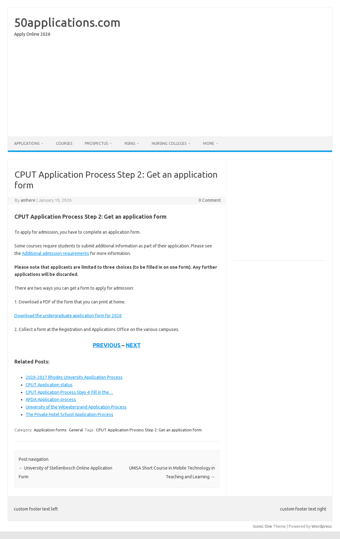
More (208, 143)
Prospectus (96, 143)
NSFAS (129, 143)
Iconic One (262, 526)
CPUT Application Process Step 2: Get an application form (149, 430)
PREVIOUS (107, 345)
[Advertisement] (170, 88)
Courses (64, 143)
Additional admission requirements (55, 253)
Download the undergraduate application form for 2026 (68, 315)
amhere (28, 200)
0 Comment (210, 200)
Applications (26, 143)
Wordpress (322, 526)
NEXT (133, 345)
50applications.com (67, 22)
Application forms (50, 430)
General (76, 430)
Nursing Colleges (169, 143)
